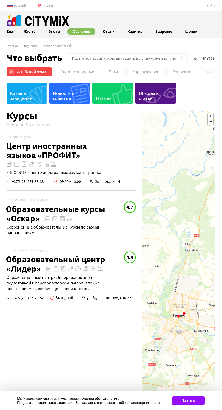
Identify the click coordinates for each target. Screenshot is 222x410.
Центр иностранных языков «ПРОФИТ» (46, 150)
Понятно (188, 400)
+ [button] (210, 116)
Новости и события (64, 95)
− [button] (210, 121)
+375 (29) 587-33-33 (28, 181)
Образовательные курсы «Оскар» (55, 213)
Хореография (145, 71)
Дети (113, 71)
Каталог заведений (56, 46)
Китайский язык (31, 71)
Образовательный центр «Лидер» (55, 264)
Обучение (30, 46)
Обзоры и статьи (149, 95)
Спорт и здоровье (77, 71)
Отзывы (104, 98)
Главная (13, 46)
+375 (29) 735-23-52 (28, 297)
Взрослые (182, 71)
